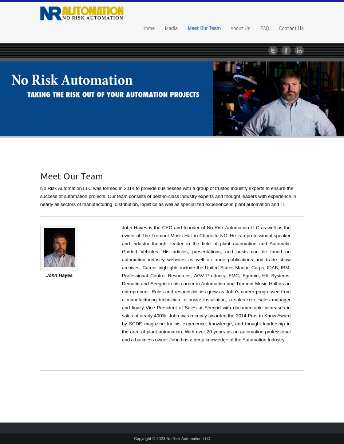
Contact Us (291, 28)
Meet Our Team (204, 28)
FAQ (264, 28)
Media (171, 28)
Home (148, 28)
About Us (240, 28)
